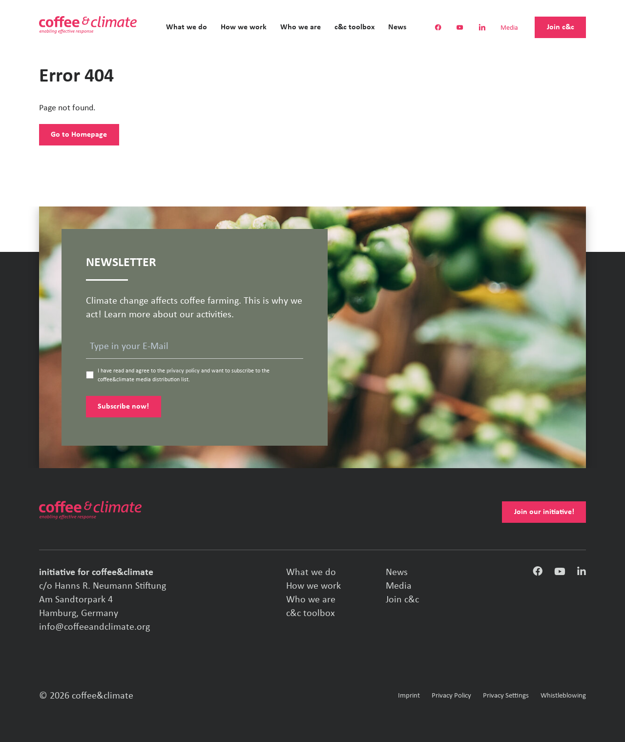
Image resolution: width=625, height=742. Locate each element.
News (397, 27)
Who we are (300, 27)
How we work (244, 27)
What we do (186, 27)
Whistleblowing (563, 696)
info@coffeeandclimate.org (94, 627)
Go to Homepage (79, 135)
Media (509, 28)
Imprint (409, 696)
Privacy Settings (506, 696)
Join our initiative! (544, 512)
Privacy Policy (451, 696)
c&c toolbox (354, 27)
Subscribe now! (123, 407)
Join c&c (560, 27)
